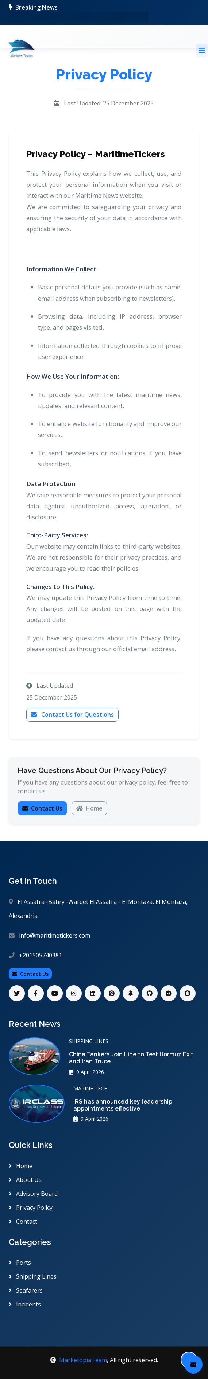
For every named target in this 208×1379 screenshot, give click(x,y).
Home (89, 810)
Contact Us (42, 810)
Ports (20, 1262)
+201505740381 (40, 955)
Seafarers (26, 1290)
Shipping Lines (33, 1276)
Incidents (25, 1304)
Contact (23, 1221)
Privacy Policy (31, 1208)
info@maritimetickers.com (54, 935)
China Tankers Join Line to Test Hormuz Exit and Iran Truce (131, 1058)
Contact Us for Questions (72, 715)
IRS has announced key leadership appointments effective (122, 1105)
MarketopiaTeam (78, 1360)
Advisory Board (33, 1194)
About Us (25, 1180)
